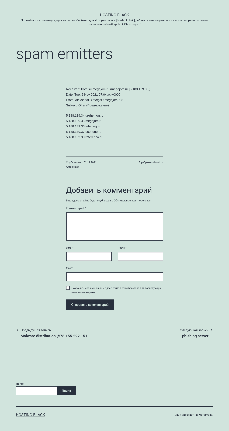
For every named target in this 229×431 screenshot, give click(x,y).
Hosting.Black (114, 15)
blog (76, 167)
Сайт (69, 268)
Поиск (20, 383)
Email (122, 248)
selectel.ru (157, 162)
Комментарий (76, 208)
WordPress (205, 414)
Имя (69, 248)
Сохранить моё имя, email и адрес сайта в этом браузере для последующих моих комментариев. (116, 290)
